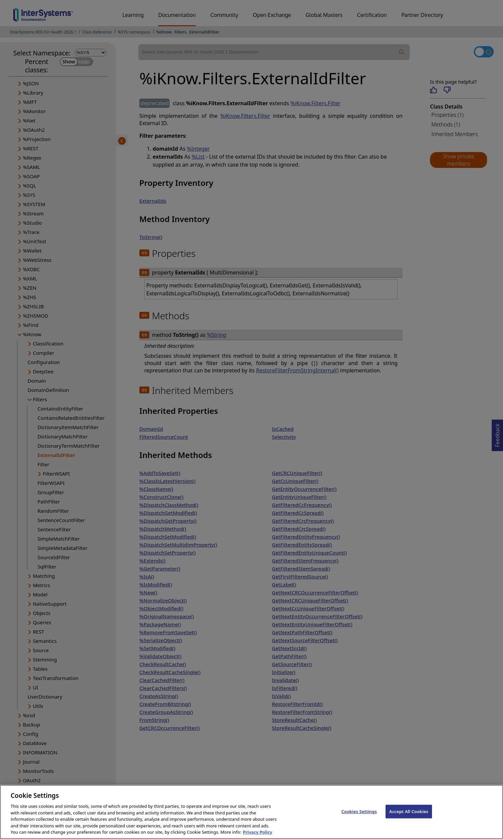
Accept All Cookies (408, 819)
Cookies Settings (359, 819)
